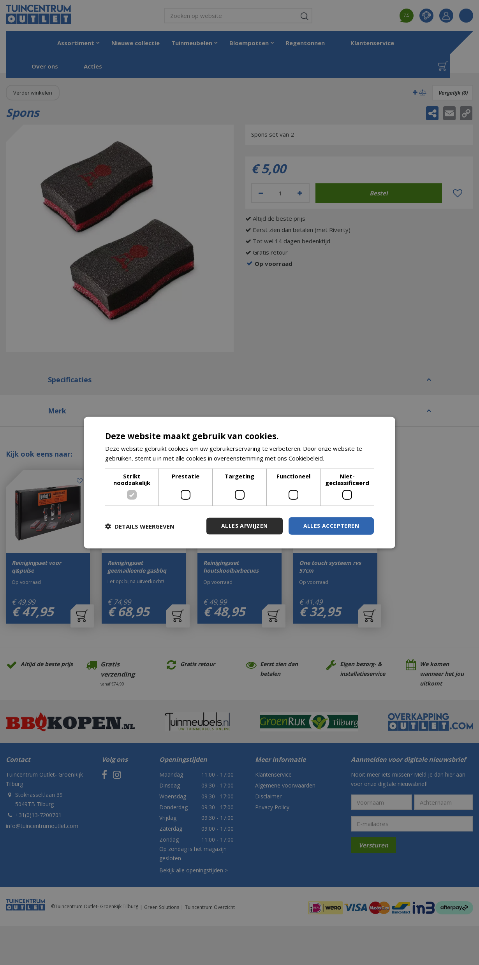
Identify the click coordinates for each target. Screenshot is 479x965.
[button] (139, 526)
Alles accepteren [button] (331, 525)
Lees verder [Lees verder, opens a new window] (342, 458)
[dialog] (239, 482)
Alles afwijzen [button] (244, 525)
